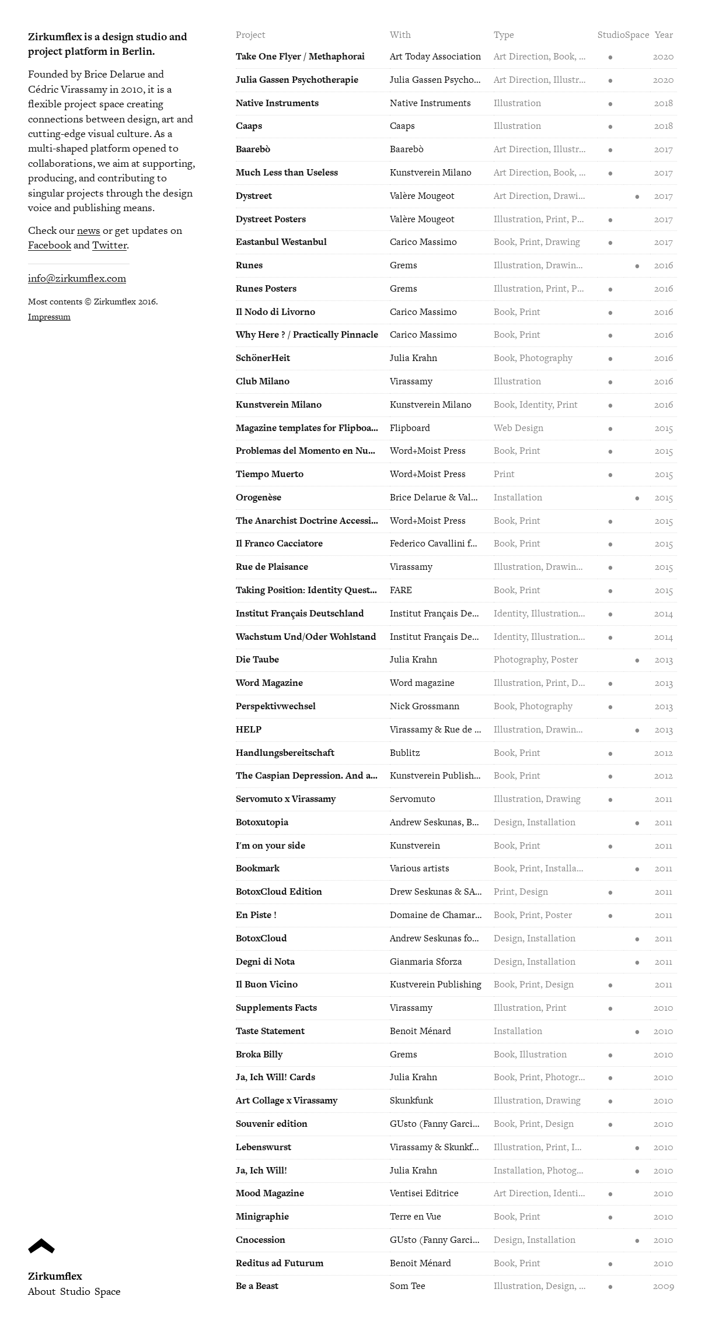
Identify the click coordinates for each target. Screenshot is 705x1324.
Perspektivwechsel (276, 706)
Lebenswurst (263, 1147)
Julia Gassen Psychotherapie (297, 79)
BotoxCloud (261, 938)
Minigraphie (262, 1216)
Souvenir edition (272, 1123)
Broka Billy (259, 1054)
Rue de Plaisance (272, 566)
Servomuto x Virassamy (286, 798)
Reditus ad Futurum (279, 1263)
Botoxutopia (262, 822)
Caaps (249, 125)
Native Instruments (277, 103)
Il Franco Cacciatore (279, 543)
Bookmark (258, 868)
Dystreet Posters (271, 219)
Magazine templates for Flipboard (307, 428)
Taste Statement (270, 1031)
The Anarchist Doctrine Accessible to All (307, 520)
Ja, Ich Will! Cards (275, 1077)
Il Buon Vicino (267, 984)
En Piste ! (256, 915)
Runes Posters (266, 288)
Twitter (109, 244)
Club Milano (262, 381)
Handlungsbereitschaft (285, 752)
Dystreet (254, 195)
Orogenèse (258, 497)
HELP (248, 729)
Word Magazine (269, 682)
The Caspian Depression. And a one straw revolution (307, 775)
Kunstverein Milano (279, 404)
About (42, 1291)
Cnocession (260, 1239)
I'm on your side (270, 845)
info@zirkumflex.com (77, 278)
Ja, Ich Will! (261, 1170)
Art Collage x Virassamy (286, 1100)
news (88, 230)
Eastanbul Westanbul (281, 241)
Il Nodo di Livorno (275, 311)
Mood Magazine (270, 1193)
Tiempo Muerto (269, 474)
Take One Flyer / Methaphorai (300, 56)
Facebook (49, 244)
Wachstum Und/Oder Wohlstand (306, 636)
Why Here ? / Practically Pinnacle (307, 334)
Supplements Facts (276, 1007)
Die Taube (257, 659)
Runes (249, 265)
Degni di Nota (265, 961)
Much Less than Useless (287, 172)
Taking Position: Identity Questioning (307, 590)
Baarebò (253, 149)
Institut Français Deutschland (300, 613)
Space (108, 1291)
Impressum (49, 316)
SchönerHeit (263, 358)
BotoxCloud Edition (279, 891)
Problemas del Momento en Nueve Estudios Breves (307, 450)
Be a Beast (257, 1286)
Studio (75, 1291)
